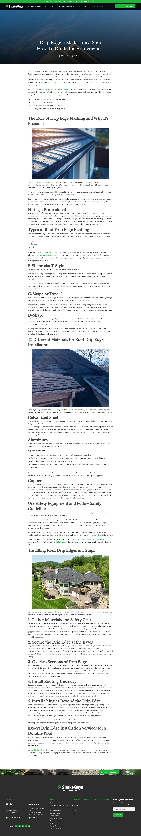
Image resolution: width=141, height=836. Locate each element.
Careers (85, 803)
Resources (82, 6)
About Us (86, 799)
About (102, 6)
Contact (105, 799)
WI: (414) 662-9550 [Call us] (88, 1)
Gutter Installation (55, 828)
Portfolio (93, 6)
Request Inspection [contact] (125, 6)
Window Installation (56, 820)
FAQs (73, 808)
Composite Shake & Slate (58, 808)
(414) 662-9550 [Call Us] (36, 818)
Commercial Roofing (56, 818)
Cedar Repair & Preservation (59, 805)
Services (53, 799)
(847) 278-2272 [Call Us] (13, 818)
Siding (52, 823)
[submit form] (118, 815)
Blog (73, 813)
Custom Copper (55, 813)
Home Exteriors (68, 6)
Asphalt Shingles (55, 810)
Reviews (74, 803)
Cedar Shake (54, 803)
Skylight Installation (56, 826)
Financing (75, 805)
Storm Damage (55, 815)
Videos (74, 810)
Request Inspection (108, 772)
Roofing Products (51, 6)
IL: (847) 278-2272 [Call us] (73, 1)
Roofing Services (34, 6)
